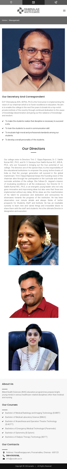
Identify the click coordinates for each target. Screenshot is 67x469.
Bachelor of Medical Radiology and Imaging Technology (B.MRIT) (32, 413)
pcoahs (31, 466)
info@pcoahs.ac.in (14, 459)
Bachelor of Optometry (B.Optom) (19, 433)
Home (4, 20)
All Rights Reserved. (44, 466)
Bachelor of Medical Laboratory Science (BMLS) (25, 417)
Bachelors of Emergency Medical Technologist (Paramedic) (30, 428)
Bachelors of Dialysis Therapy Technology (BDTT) (26, 437)
